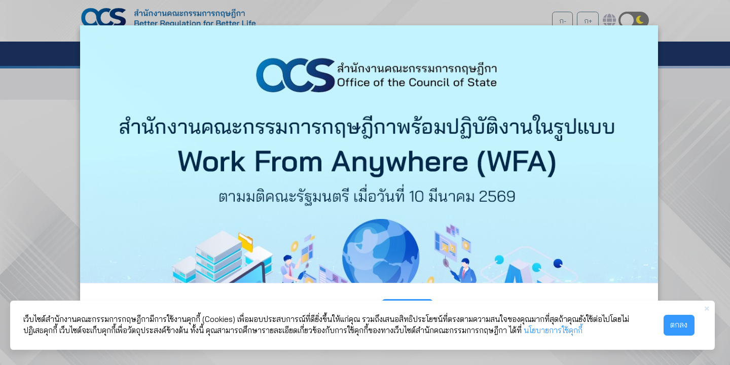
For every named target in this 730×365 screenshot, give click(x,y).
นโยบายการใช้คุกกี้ (553, 330)
